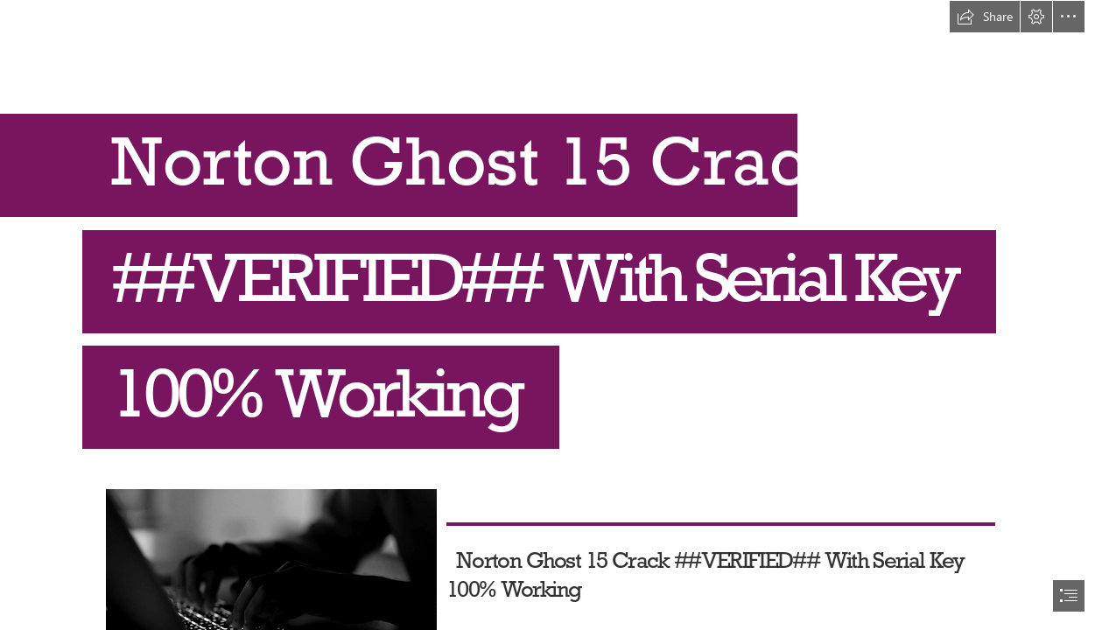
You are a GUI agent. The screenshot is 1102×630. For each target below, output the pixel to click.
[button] (985, 16)
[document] (551, 315)
